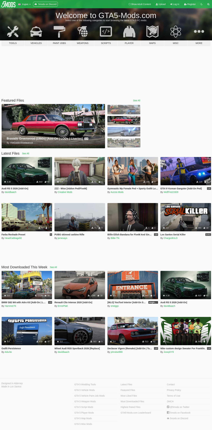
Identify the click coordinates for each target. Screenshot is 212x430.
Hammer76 (10, 306)
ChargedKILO (171, 238)
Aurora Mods (117, 192)
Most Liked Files (129, 395)
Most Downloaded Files (132, 401)
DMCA (170, 401)
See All (136, 100)
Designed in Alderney (12, 383)
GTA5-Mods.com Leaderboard (136, 412)
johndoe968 (116, 352)
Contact (171, 384)
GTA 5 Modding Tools (85, 384)
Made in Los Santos (11, 386)
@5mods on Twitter (178, 407)
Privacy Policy (174, 390)
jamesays (62, 238)
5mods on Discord (177, 418)
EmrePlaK (63, 306)
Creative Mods (65, 192)
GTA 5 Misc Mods (83, 424)
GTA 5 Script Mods (83, 407)
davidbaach (10, 192)
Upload (161, 4)
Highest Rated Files (130, 407)
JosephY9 (169, 352)
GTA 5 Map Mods (83, 418)
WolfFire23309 (171, 192)
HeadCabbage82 (13, 238)
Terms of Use (173, 395)
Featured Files (128, 390)
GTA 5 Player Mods (84, 412)
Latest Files (126, 384)
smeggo (115, 306)
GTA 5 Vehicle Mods (84, 390)
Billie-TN (115, 238)
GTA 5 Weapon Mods (85, 401)
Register (190, 4)
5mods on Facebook (178, 412)
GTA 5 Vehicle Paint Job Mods (89, 395)
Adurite (8, 352)
